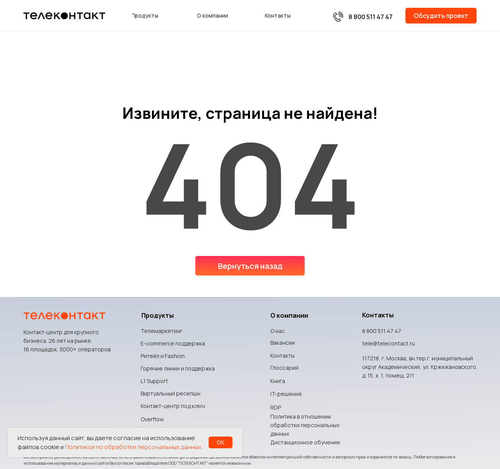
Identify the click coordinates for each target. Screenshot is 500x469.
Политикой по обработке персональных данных (133, 447)
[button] (441, 15)
